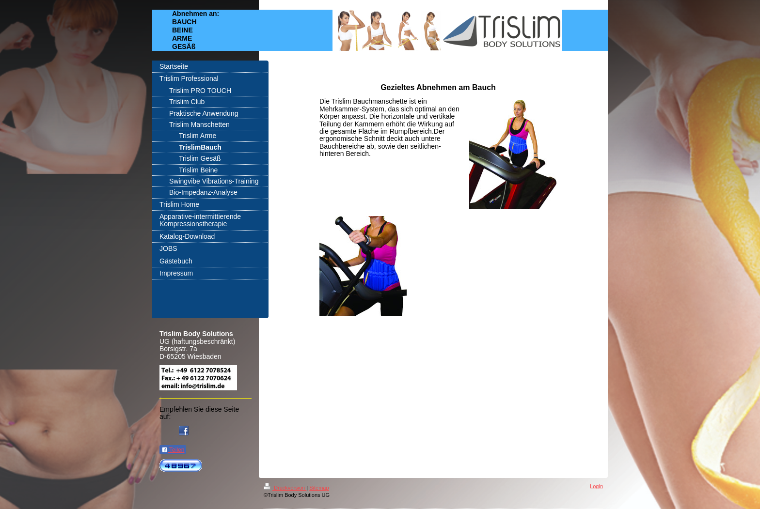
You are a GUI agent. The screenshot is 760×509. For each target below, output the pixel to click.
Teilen (172, 450)
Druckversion (285, 488)
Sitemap (319, 488)
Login (596, 486)
